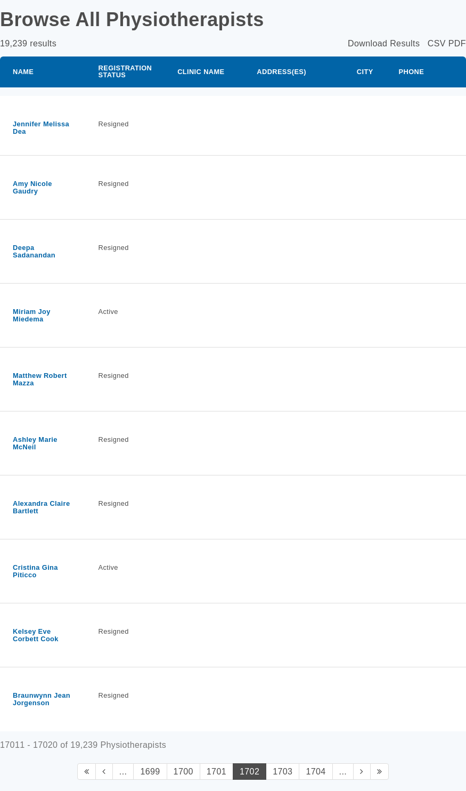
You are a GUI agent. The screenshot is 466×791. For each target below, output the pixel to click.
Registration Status (125, 71)
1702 (249, 771)
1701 (216, 771)
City (365, 72)
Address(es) (281, 72)
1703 (282, 771)
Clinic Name (200, 72)
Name (23, 72)
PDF (457, 43)
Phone (411, 72)
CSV (437, 43)
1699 (150, 771)
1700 (183, 771)
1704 (315, 771)
